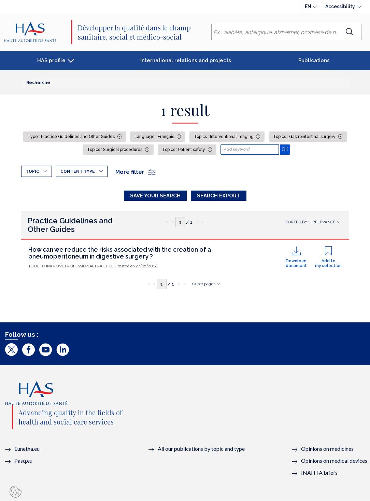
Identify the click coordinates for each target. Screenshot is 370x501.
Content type (77, 171)
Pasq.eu (23, 460)
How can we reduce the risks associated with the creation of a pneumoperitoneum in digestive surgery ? (119, 253)
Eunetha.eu (27, 448)
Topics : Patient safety (184, 149)
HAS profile (51, 60)
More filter (135, 172)
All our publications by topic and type (201, 448)
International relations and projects (185, 60)
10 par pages (203, 283)
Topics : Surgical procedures (115, 149)
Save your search (155, 196)
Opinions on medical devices (334, 460)
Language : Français (154, 136)
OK (286, 149)
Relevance (324, 222)
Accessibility (340, 6)
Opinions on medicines (327, 448)
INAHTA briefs (319, 472)
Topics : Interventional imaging (224, 136)
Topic (32, 171)
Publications (314, 60)
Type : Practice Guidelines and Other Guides (72, 136)
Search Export (218, 196)
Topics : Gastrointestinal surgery (305, 136)
